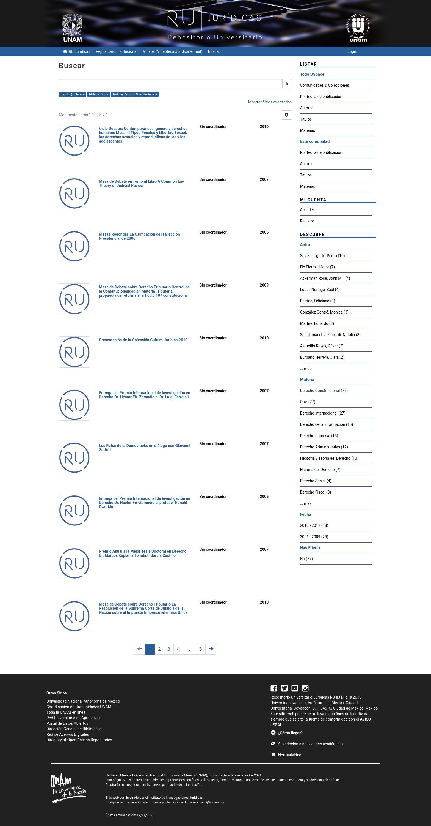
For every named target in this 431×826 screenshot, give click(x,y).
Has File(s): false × (72, 94)
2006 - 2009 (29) (314, 537)
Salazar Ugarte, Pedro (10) (322, 255)
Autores (306, 108)
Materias (307, 130)
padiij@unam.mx (212, 802)
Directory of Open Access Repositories (79, 740)
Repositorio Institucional (116, 51)
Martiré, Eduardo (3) (317, 323)
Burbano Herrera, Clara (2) (322, 357)
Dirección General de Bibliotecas (74, 729)
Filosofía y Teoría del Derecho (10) (329, 458)
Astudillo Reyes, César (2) (322, 346)
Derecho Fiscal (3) (315, 492)
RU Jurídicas (79, 51)
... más (306, 368)
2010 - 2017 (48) (314, 525)
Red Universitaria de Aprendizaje (74, 718)
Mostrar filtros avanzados (270, 102)
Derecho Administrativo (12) (324, 447)
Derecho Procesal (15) (319, 436)
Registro (307, 221)
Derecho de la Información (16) (326, 424)
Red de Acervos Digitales (67, 734)
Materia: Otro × (98, 94)
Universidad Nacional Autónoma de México (83, 701)
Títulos (306, 119)
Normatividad (286, 755)
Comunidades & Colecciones (324, 85)
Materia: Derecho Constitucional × (135, 94)
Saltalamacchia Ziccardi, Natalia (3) (330, 334)
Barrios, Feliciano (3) (317, 301)
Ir (287, 83)
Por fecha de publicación (321, 96)
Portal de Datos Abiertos (67, 723)
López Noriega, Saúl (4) (320, 289)
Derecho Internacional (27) (323, 413)
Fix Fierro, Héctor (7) (317, 267)
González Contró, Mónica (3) (324, 312)
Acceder (307, 210)
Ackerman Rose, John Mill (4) (325, 278)
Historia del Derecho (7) (320, 469)
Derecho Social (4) (315, 481)
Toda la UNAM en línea (65, 712)
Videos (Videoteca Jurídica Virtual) (172, 51)
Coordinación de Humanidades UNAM (78, 707)
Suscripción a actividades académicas (307, 744)
